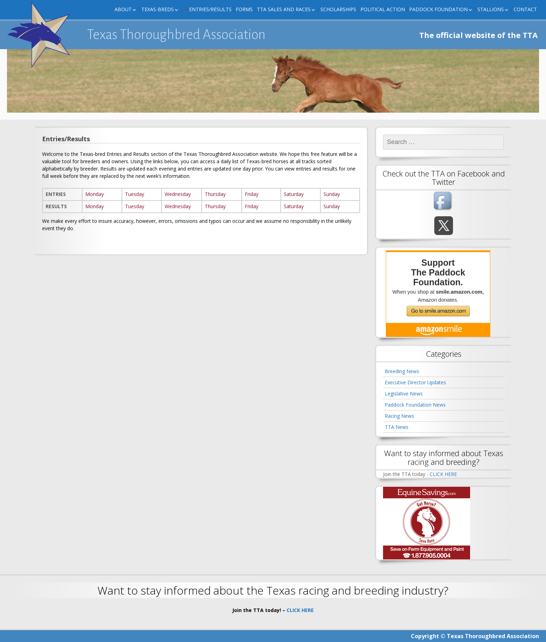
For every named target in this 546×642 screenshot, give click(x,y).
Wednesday (178, 194)
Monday (94, 194)
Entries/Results (210, 9)
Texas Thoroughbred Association (176, 34)
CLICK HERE (443, 474)
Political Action (382, 9)
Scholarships (338, 9)
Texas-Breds (157, 9)
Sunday (331, 194)
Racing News (399, 416)
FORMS (244, 9)
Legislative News (404, 393)
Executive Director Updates (415, 382)
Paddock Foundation (438, 9)
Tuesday (134, 194)
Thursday (215, 194)
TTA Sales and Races (284, 9)
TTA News (396, 427)
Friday (251, 194)
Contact (525, 9)
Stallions (490, 9)
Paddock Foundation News (415, 404)
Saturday (294, 194)
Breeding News (402, 371)
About (123, 9)
